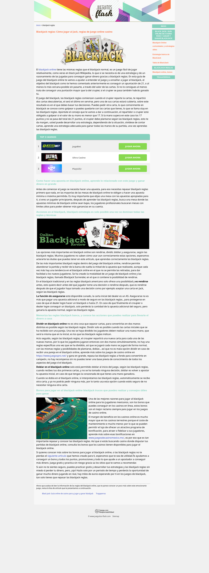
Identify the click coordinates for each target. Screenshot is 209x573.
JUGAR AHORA (132, 146)
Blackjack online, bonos (162, 72)
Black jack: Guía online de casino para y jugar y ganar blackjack (67, 493)
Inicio (163, 26)
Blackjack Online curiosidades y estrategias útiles (163, 46)
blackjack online (47, 69)
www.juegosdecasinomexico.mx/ (106, 437)
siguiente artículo (56, 455)
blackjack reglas (163, 68)
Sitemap (115, 516)
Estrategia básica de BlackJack (161, 56)
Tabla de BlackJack (161, 63)
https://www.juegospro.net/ (51, 355)
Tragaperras (101, 493)
